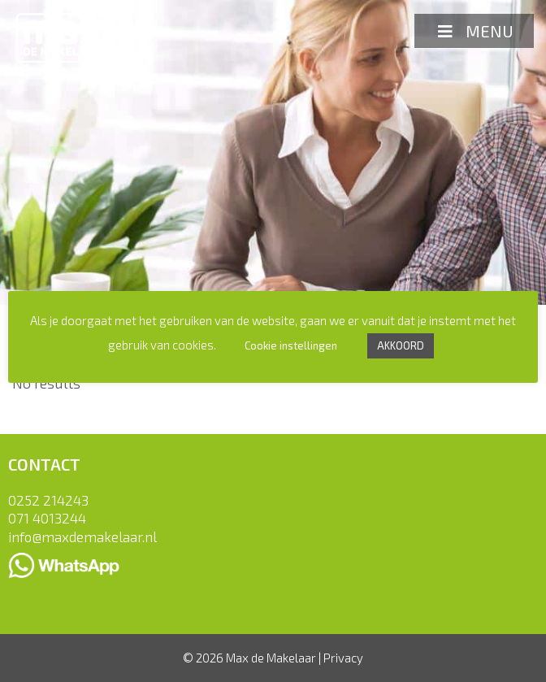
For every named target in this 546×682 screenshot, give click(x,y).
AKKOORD (400, 345)
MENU (474, 31)
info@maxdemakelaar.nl (82, 536)
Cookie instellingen (291, 345)
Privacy (343, 657)
